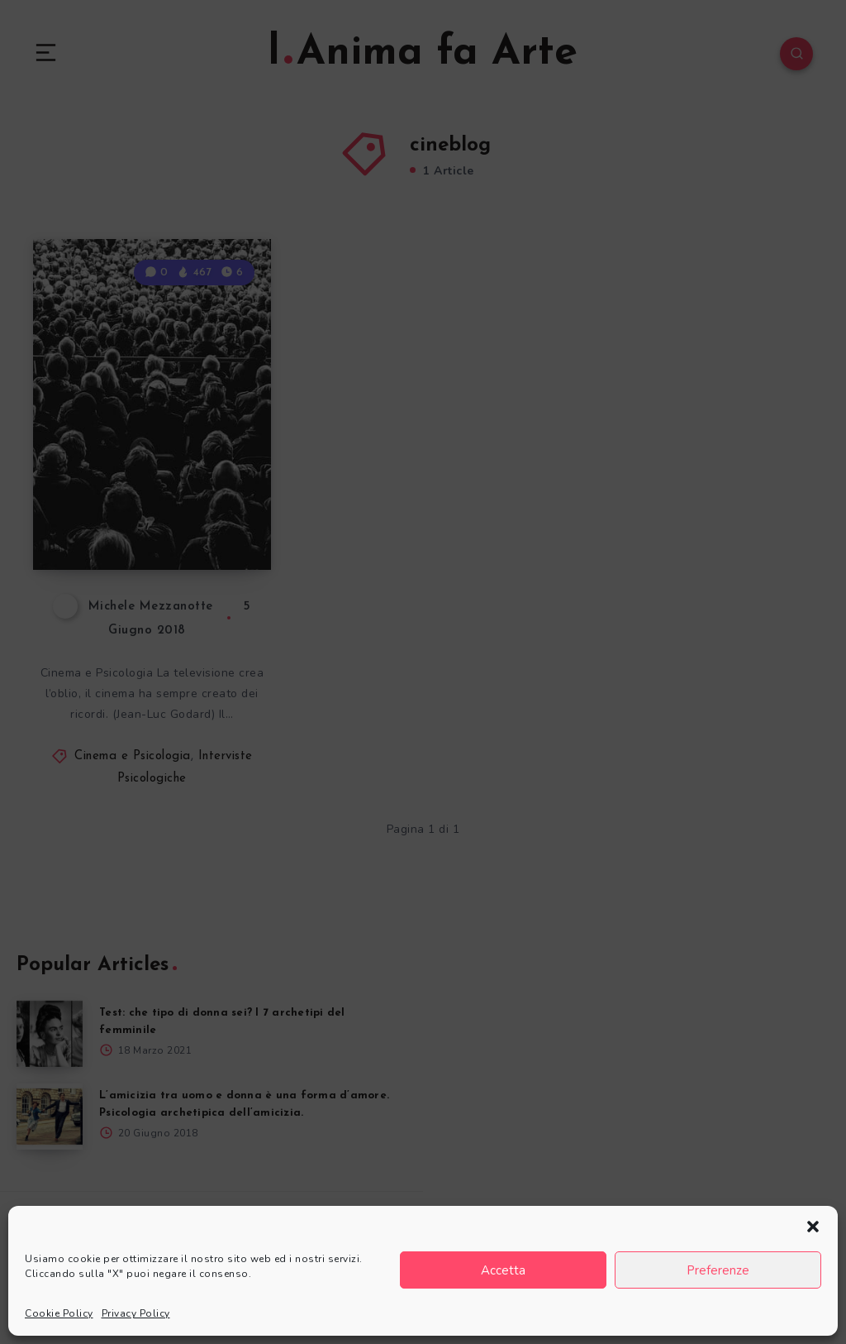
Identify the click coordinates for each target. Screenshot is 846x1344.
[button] (813, 1226)
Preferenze (718, 1270)
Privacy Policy (136, 1313)
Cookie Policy (59, 1313)
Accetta (503, 1270)
